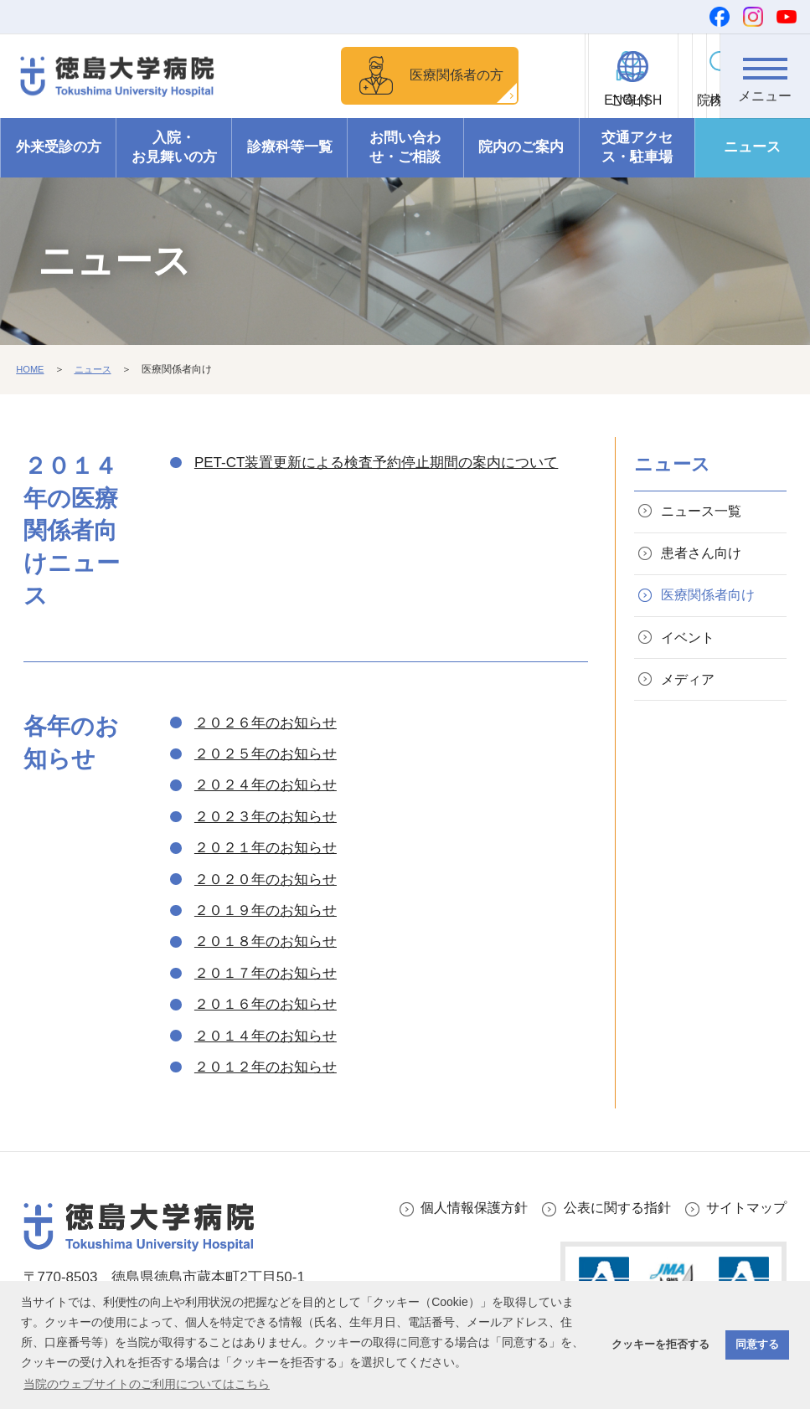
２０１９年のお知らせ (265, 935)
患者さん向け (705, 582)
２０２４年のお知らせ (265, 810)
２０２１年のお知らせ (265, 872)
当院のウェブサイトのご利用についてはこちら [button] (146, 1384)
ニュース (752, 172)
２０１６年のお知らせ (265, 1028)
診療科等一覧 (290, 172)
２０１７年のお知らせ (265, 997)
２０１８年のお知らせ (265, 966)
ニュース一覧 (705, 537)
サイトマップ (744, 1233)
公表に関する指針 (609, 1233)
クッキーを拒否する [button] (660, 1344)
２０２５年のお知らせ (265, 778)
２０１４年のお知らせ (265, 1060)
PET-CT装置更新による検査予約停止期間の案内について (376, 487)
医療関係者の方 (397, 87)
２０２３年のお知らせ (265, 841)
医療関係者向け (712, 627)
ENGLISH (621, 101)
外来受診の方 (58, 172)
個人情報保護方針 (459, 1233)
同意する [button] (757, 1344)
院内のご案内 (521, 172)
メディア (691, 717)
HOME (31, 393)
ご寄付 (530, 101)
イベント (691, 672)
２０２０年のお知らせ (265, 904)
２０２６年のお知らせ (265, 747)
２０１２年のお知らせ (265, 1091)
